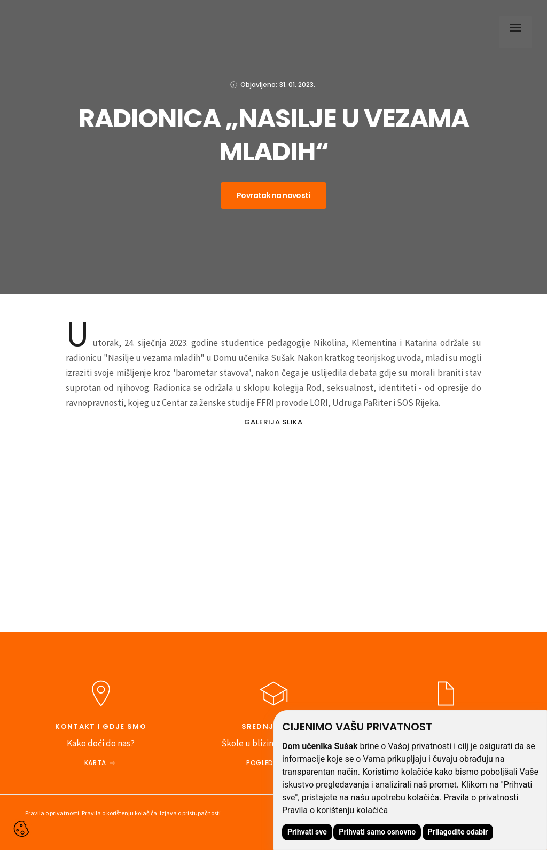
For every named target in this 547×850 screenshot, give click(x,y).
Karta (95, 762)
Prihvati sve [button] (307, 832)
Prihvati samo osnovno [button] (377, 832)
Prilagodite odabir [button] (458, 832)
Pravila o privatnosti (480, 797)
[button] (512, 29)
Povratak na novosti (273, 195)
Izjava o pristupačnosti (190, 813)
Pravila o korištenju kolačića (335, 810)
